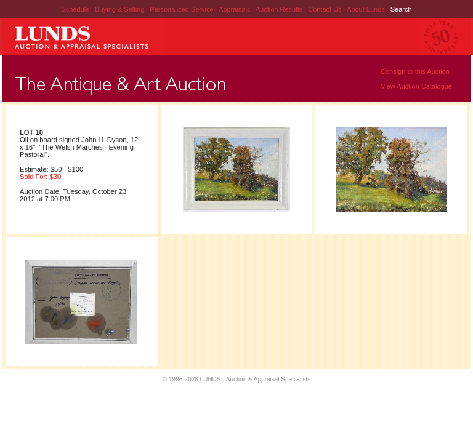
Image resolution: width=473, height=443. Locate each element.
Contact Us (324, 9)
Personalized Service (182, 9)
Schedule (75, 9)
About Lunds (367, 9)
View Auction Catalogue (416, 86)
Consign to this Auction (415, 71)
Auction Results (280, 9)
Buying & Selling (120, 9)
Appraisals (235, 9)
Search (401, 9)
